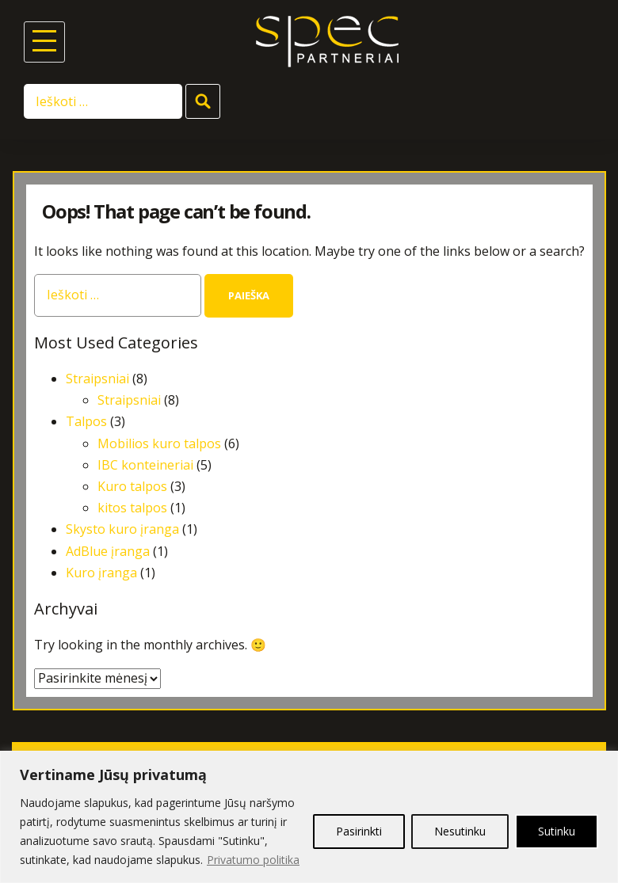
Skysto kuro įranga (122, 529)
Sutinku (556, 831)
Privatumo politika (253, 859)
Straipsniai (97, 378)
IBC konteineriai (145, 465)
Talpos (86, 421)
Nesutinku (460, 831)
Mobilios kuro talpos (159, 443)
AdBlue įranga (108, 551)
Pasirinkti (359, 831)
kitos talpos (132, 507)
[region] (309, 817)
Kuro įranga (101, 572)
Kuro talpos (132, 486)
